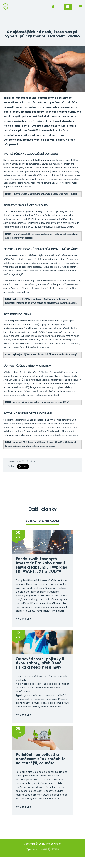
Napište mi (67, 6)
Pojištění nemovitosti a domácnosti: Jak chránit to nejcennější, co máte (41, 759)
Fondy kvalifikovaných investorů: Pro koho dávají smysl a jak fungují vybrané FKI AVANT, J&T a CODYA (41, 565)
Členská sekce (53, 6)
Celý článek (23, 619)
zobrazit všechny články (42, 521)
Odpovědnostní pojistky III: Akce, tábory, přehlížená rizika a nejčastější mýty (41, 663)
